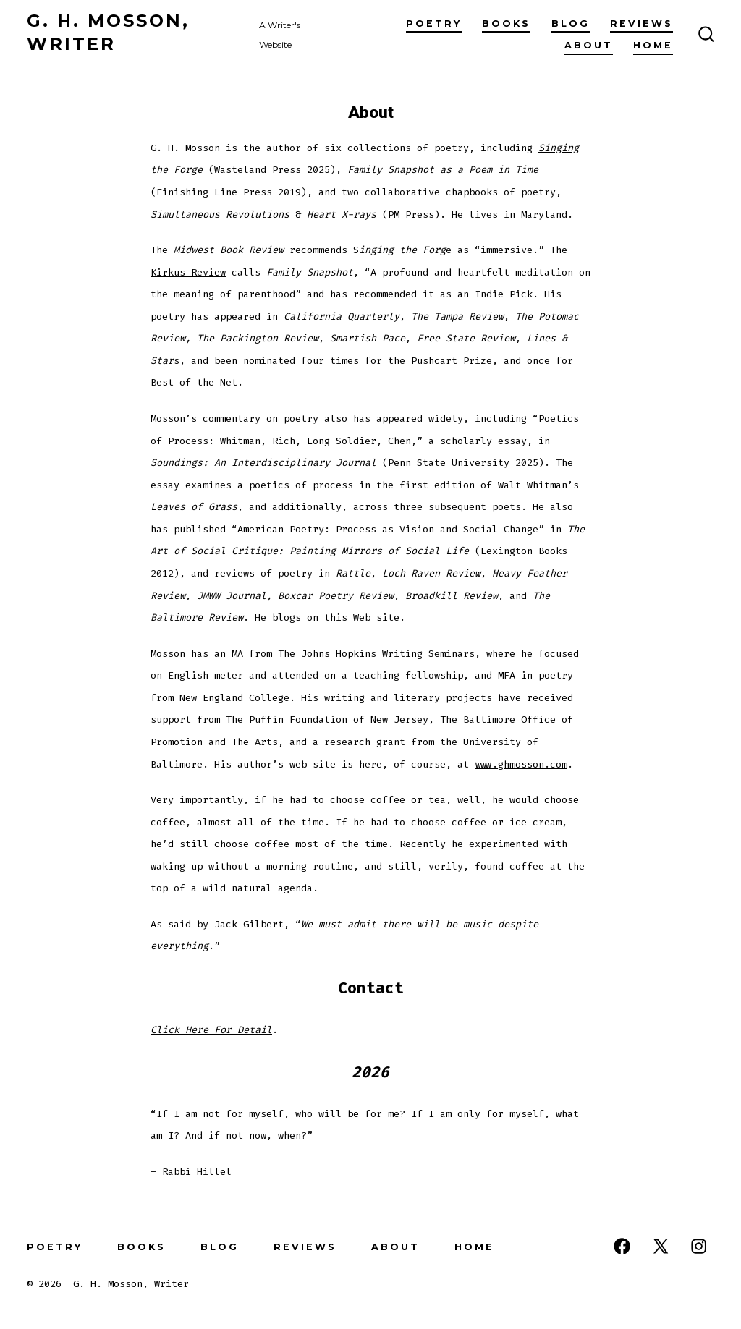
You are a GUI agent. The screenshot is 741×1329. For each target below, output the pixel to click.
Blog (570, 23)
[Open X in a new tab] (660, 1246)
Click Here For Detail (211, 1030)
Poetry (434, 23)
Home (653, 45)
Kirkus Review (188, 272)
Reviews (641, 23)
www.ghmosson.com (521, 764)
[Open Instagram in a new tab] (698, 1246)
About (588, 45)
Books (506, 23)
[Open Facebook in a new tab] (622, 1246)
